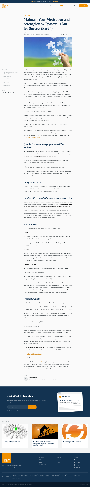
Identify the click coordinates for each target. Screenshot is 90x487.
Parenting (64, 475)
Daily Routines (16, 478)
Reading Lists (42, 464)
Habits (47, 475)
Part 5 (40, 354)
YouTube (77, 462)
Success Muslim (29, 33)
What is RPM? (6, 82)
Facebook (77, 467)
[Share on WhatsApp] (69, 34)
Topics (40, 462)
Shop (75, 6)
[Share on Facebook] (64, 34)
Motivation (27, 15)
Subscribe (83, 6)
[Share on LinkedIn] (66, 34)
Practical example (6, 85)
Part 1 (28, 354)
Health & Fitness (55, 475)
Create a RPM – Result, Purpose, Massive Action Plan (9, 79)
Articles (51, 6)
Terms (30, 484)
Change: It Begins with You (11, 442)
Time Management (25, 475)
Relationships (77, 475)
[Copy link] (71, 34)
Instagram (77, 465)
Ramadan (42, 475)
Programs (59, 6)
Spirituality (34, 475)
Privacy (26, 484)
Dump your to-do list (7, 76)
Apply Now (56, 1)
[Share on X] (61, 34)
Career (70, 475)
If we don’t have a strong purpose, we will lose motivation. (10, 73)
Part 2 (32, 354)
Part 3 (36, 354)
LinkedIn (77, 459)
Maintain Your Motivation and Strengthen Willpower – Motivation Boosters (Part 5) (43, 443)
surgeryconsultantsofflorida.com (32, 137)
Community (68, 6)
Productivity (16, 475)
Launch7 (86, 484)
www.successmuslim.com (39, 362)
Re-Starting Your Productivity (72, 442)
